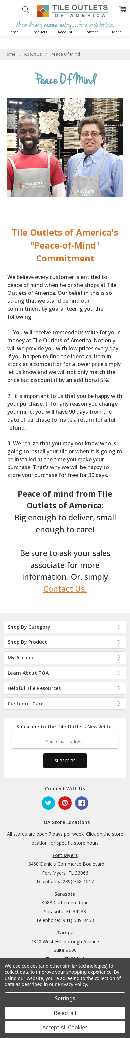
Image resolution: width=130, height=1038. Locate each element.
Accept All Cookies (65, 1027)
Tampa (65, 932)
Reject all (65, 1013)
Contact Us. (65, 588)
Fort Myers (65, 855)
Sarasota (65, 894)
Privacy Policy (72, 984)
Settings (65, 998)
